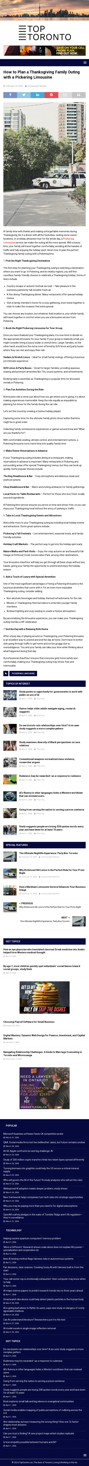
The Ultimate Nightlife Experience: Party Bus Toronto (48, 853)
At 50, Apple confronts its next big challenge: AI (28, 1151)
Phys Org (40, 699)
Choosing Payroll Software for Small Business (29, 1022)
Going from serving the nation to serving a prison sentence (51, 809)
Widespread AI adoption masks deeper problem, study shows (35, 1188)
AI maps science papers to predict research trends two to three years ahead (43, 1290)
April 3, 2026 (27, 749)
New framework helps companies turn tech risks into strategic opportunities (43, 1197)
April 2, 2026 (27, 766)
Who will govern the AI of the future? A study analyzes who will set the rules (42, 1180)
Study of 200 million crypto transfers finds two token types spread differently (43, 1159)
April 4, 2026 (27, 715)
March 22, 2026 (12, 1210)
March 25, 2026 (12, 1175)
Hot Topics (13, 941)
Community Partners (37, 86)
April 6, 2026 (11, 956)
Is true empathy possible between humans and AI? (29, 1442)
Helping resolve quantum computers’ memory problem (32, 1238)
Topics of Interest (18, 683)
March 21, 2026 (12, 1221)
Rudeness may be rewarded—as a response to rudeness (50, 776)
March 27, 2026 (12, 1323)
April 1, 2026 (27, 813)
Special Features (17, 845)
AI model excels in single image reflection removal (29, 1328)
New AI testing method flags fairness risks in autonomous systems (38, 1258)
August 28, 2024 (12, 1026)
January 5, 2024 (12, 1042)
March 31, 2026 (12, 1137)
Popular (11, 1125)
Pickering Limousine (23, 673)
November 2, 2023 (14, 1059)
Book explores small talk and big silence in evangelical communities (38, 1401)
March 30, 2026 (12, 1146)
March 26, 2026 (12, 1163)
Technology (14, 1230)
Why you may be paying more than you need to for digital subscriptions (40, 1206)
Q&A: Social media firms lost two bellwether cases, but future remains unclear (44, 1142)
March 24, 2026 (12, 1192)
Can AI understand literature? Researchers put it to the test (34, 1319)
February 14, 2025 (14, 86)
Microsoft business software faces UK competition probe (33, 1133)
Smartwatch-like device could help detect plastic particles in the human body (43, 1299)
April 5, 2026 (27, 699)
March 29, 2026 (12, 1155)
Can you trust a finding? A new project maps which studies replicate (38, 1433)
